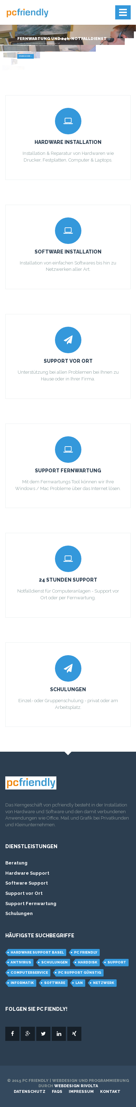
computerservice (29, 972)
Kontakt (110, 1091)
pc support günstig (79, 972)
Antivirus (21, 962)
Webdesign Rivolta (76, 1086)
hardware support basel (37, 952)
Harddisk (87, 962)
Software (54, 983)
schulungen (54, 962)
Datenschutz (29, 1091)
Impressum (81, 1091)
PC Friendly (85, 952)
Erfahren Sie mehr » (25, 56)
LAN (79, 983)
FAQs (57, 1091)
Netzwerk (103, 983)
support (116, 962)
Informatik (22, 983)
